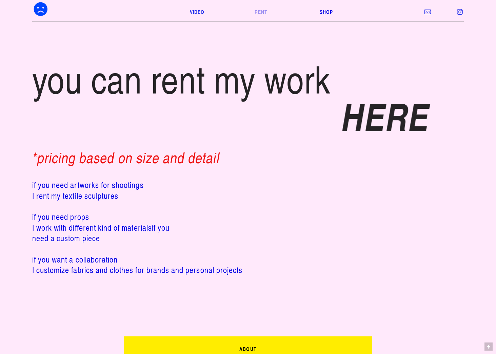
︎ (460, 12)
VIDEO (197, 12)
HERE (388, 116)
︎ (40, 9)
